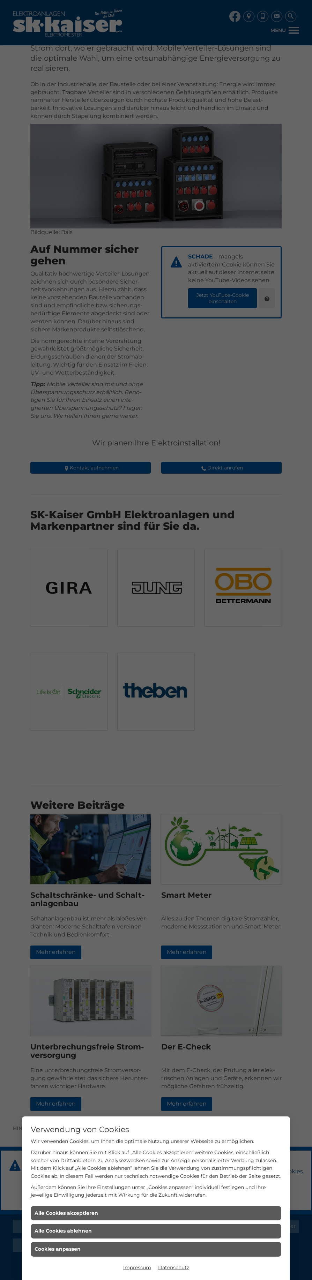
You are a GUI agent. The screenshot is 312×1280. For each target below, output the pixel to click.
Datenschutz (173, 1267)
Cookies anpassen (58, 1249)
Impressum (137, 1267)
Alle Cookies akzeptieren (66, 1213)
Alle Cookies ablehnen (63, 1231)
